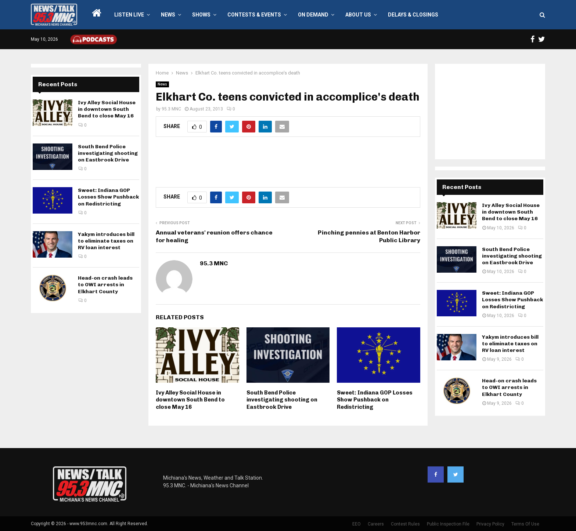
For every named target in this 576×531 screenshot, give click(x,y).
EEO (356, 524)
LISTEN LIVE (129, 15)
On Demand (313, 15)
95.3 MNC (171, 109)
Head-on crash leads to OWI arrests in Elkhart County (105, 284)
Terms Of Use (525, 524)
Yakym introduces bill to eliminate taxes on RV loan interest (106, 241)
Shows (201, 15)
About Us (358, 15)
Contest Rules (405, 524)
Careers (376, 524)
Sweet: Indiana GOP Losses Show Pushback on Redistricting (375, 399)
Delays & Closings (413, 15)
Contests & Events (254, 15)
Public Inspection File (448, 524)
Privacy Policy (490, 524)
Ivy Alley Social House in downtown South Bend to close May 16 (190, 399)
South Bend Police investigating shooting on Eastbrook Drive (281, 399)
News (168, 15)
